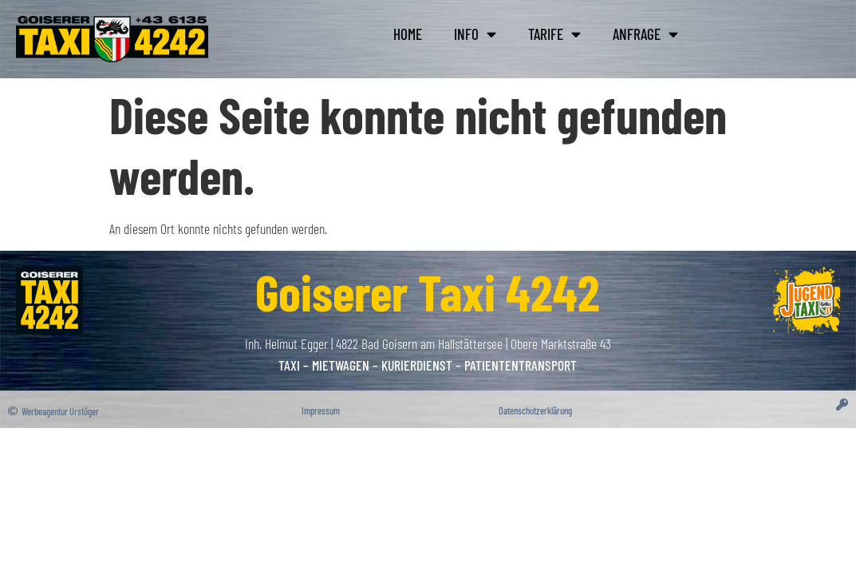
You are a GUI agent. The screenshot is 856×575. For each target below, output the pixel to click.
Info (475, 34)
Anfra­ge (645, 34)
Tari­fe (554, 34)
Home (407, 34)
